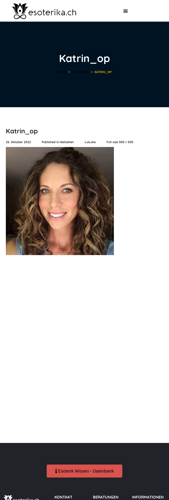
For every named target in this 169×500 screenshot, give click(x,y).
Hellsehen (80, 72)
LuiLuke (90, 142)
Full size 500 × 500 (120, 142)
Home (61, 72)
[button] (125, 10)
